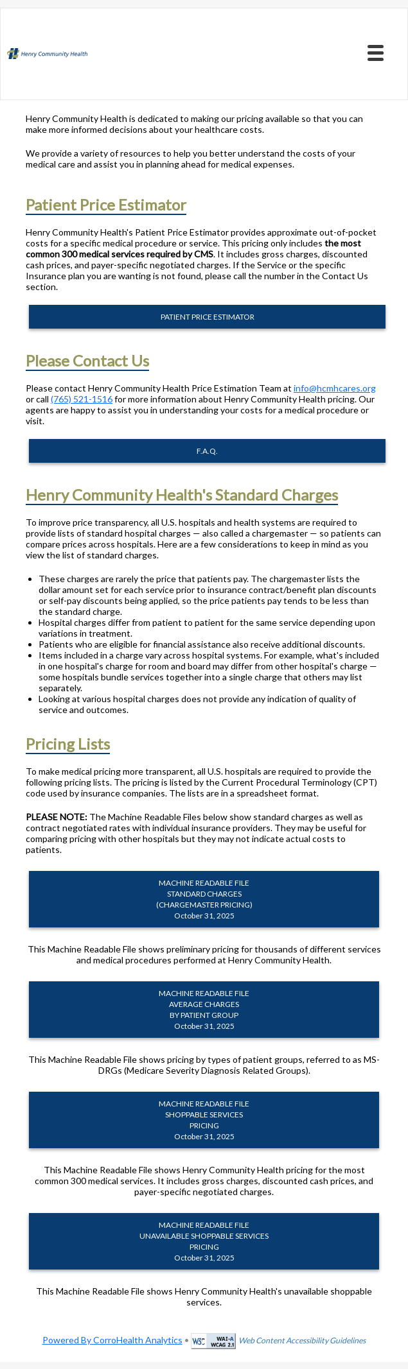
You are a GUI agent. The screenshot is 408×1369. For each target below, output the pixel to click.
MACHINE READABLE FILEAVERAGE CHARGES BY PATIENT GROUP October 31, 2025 (204, 1009)
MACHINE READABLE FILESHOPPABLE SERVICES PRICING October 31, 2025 (204, 1120)
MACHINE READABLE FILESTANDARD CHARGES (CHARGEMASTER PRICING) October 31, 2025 (204, 899)
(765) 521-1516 (81, 398)
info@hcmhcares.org (335, 388)
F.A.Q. (207, 451)
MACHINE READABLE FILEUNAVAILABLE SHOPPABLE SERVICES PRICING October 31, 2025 (204, 1241)
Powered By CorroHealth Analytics (112, 1339)
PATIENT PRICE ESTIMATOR (207, 317)
